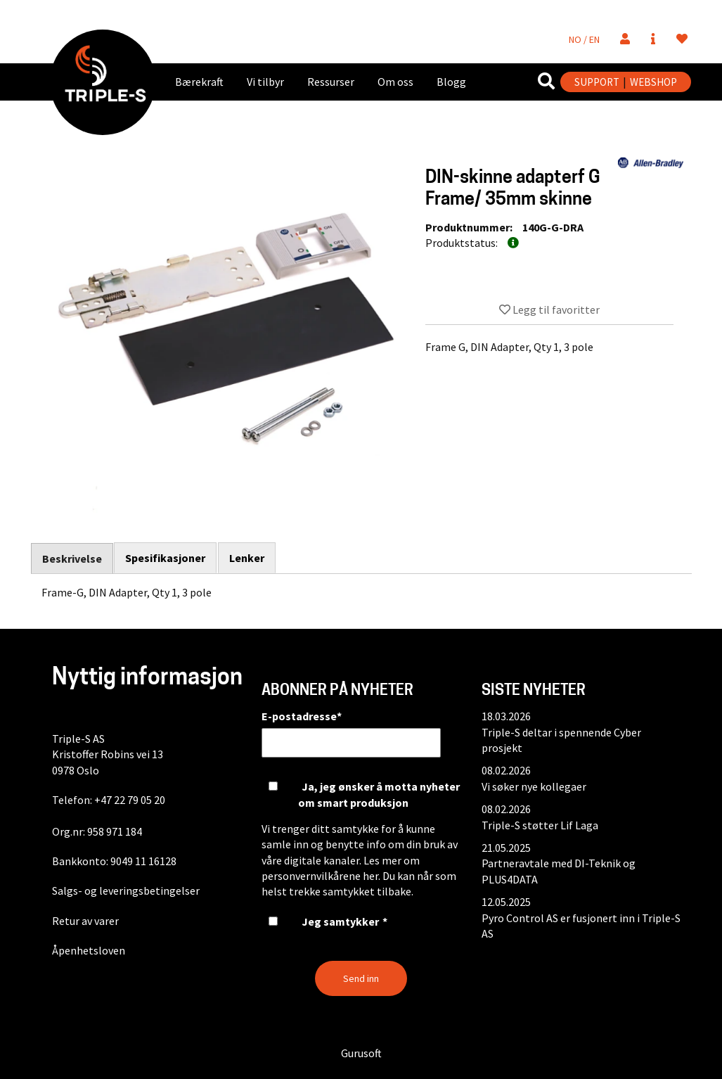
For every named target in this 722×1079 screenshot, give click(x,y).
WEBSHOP (653, 82)
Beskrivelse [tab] (72, 558)
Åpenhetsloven (88, 950)
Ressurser (330, 82)
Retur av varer (85, 921)
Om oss (395, 82)
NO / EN (584, 39)
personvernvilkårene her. (321, 876)
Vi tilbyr (265, 82)
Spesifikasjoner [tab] (166, 558)
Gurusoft (361, 1053)
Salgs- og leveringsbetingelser (126, 890)
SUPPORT (596, 82)
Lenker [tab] (247, 558)
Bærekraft (199, 82)
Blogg (451, 82)
